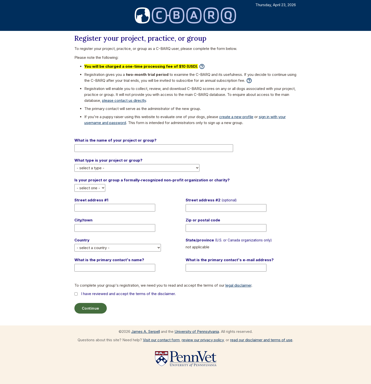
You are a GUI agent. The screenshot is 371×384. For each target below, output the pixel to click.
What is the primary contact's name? (109, 259)
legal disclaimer (238, 285)
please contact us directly (124, 100)
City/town (83, 220)
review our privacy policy (203, 340)
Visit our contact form (161, 340)
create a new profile (236, 116)
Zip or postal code (203, 220)
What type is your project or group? (108, 160)
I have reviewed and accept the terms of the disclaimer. (128, 293)
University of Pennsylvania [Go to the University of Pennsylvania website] (197, 331)
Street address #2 (211, 200)
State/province (229, 240)
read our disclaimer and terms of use (261, 340)
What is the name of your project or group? (115, 140)
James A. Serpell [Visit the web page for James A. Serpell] (145, 331)
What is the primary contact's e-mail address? (230, 259)
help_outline (202, 66)
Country (81, 240)
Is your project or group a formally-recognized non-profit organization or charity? (152, 180)
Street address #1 (91, 200)
